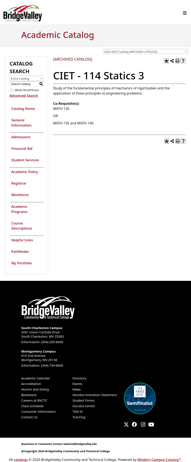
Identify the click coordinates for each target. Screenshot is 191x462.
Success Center (84, 406)
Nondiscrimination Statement (95, 395)
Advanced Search (24, 95)
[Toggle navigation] (184, 13)
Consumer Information (38, 411)
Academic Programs (19, 209)
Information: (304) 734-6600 (42, 365)
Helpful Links (22, 240)
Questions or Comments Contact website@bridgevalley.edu (59, 444)
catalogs (21, 459)
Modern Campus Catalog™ (159, 459)
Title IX (78, 411)
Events (77, 384)
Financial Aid (21, 148)
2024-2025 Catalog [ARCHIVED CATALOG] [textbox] (130, 52)
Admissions (20, 137)
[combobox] (145, 51)
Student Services (25, 160)
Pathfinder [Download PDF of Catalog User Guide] (20, 251)
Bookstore (29, 395)
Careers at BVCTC (34, 400)
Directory (79, 378)
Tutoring (79, 417)
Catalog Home (23, 108)
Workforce (20, 194)
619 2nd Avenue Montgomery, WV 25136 (95, 355)
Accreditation (31, 384)
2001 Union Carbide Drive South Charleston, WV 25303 (95, 332)
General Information (21, 123)
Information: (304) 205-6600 (42, 342)
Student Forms (84, 400)
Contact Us (29, 417)
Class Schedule (32, 406)
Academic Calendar (35, 378)
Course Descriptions (21, 226)
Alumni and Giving (35, 389)
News (77, 389)
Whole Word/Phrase (27, 90)
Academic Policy (24, 171)
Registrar (19, 183)
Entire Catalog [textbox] (20, 78)
